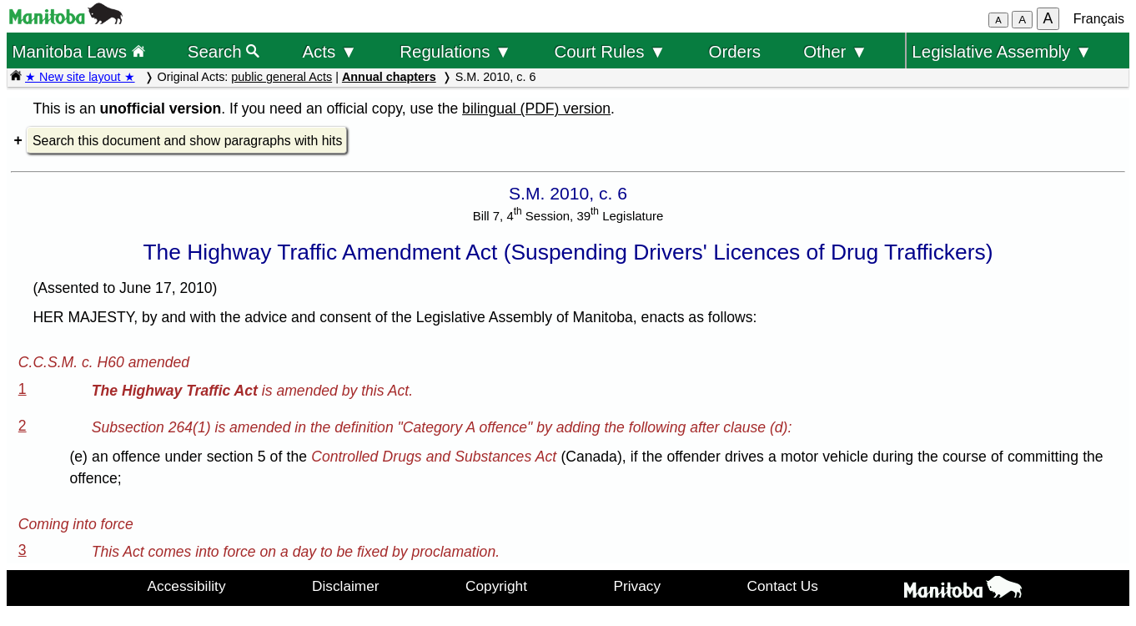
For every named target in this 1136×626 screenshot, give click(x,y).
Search (224, 51)
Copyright (496, 586)
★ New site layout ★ (80, 76)
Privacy (637, 586)
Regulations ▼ (455, 51)
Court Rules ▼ (610, 51)
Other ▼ (835, 51)
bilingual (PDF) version (536, 108)
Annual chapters (389, 76)
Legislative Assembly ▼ (1002, 51)
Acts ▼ (329, 51)
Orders (735, 51)
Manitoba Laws (78, 51)
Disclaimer (346, 586)
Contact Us (782, 586)
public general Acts (281, 76)
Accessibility (187, 586)
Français (1098, 19)
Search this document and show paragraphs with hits (187, 141)
